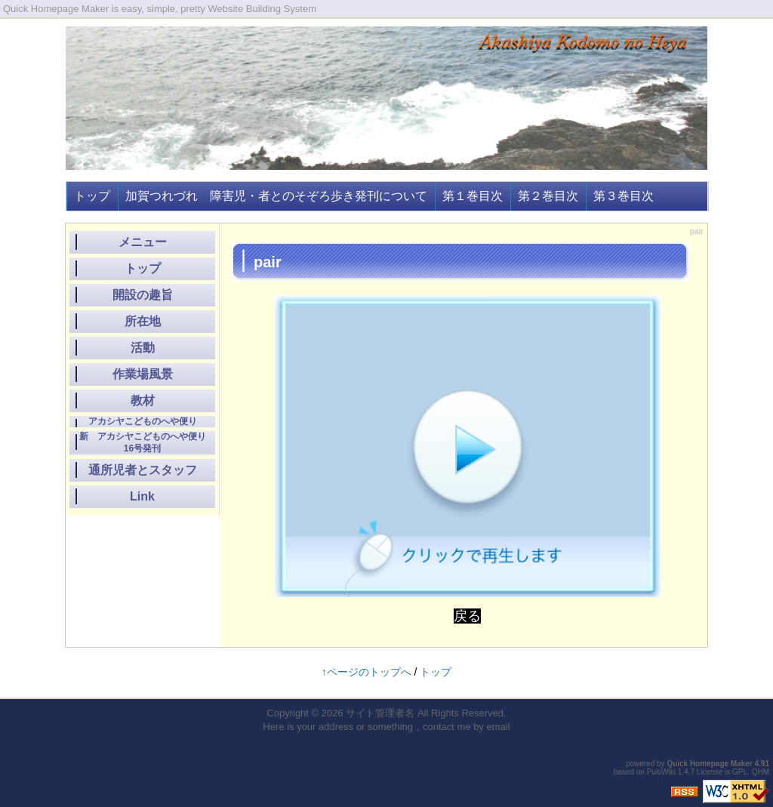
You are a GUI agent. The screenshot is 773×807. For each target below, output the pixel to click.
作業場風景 (142, 374)
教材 (143, 400)
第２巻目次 (548, 195)
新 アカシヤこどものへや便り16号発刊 (142, 442)
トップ (92, 195)
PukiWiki (661, 772)
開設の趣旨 (142, 294)
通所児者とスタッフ (142, 470)
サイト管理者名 (380, 713)
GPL (739, 772)
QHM (760, 772)
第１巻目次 (472, 195)
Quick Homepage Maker (709, 763)
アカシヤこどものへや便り (142, 421)
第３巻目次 (623, 195)
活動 (143, 347)
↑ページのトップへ (366, 672)
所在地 (143, 321)
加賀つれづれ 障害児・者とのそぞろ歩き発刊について (276, 195)
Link (142, 496)
